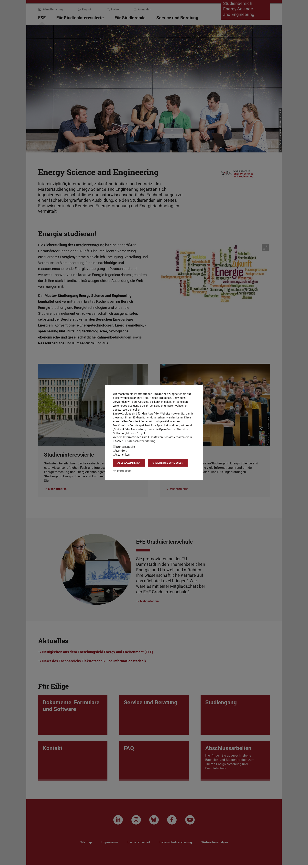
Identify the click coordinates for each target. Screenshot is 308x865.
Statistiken (121, 454)
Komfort (120, 450)
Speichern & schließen (167, 462)
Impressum (122, 470)
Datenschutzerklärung (139, 441)
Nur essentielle (124, 446)
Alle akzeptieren (128, 462)
